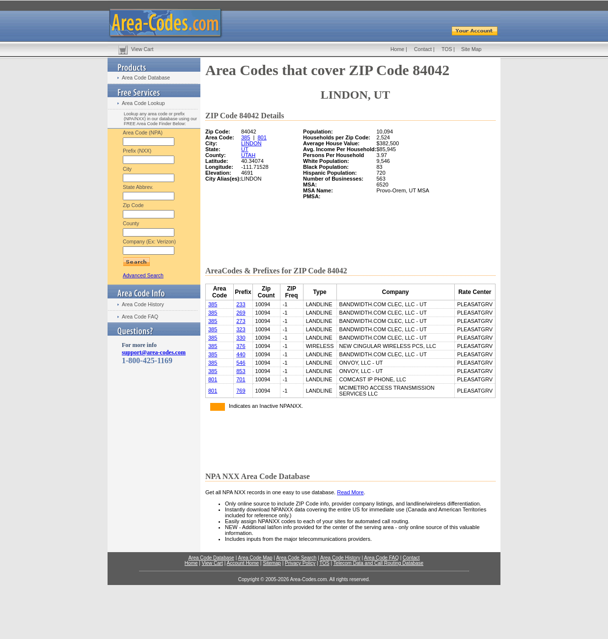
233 (240, 304)
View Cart (142, 49)
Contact (423, 49)
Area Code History (143, 304)
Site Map (471, 49)
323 (240, 329)
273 (240, 321)
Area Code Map (255, 557)
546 (240, 363)
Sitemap (272, 563)
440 (240, 354)
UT (245, 149)
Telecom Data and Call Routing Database (378, 563)
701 (240, 379)
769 (240, 391)
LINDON (251, 143)
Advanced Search (143, 275)
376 (240, 346)
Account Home (242, 563)
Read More (350, 492)
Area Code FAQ (140, 317)
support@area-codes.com (154, 352)
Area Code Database (146, 77)
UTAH (248, 155)
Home (397, 49)
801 (261, 137)
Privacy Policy (300, 563)
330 (240, 338)
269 (240, 313)
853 (240, 371)
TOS (447, 49)
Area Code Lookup (143, 103)
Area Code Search (296, 557)
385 (245, 137)
